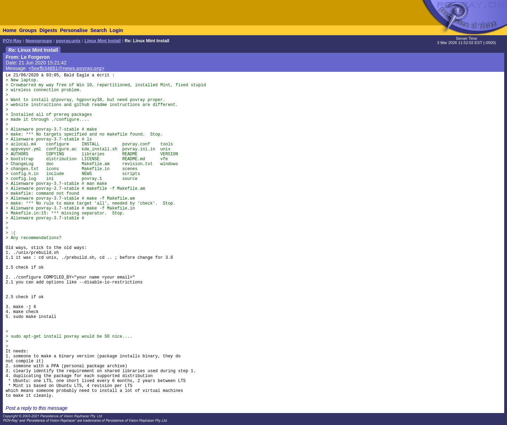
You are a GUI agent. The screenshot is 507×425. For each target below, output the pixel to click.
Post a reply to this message (37, 408)
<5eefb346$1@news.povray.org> (67, 68)
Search (98, 30)
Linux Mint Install (102, 40)
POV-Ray (12, 40)
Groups (28, 30)
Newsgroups (38, 40)
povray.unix (68, 40)
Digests (48, 30)
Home (10, 30)
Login (116, 30)
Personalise (74, 30)
